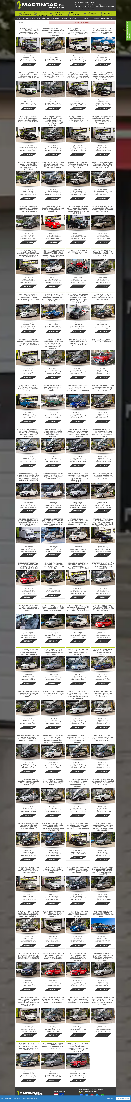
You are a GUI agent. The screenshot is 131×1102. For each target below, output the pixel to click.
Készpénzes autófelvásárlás (50, 18)
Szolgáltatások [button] (75, 18)
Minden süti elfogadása (123, 1098)
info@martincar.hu (26, 14)
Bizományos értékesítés (33, 18)
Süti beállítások (111, 1098)
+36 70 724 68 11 (75, 14)
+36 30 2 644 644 (43, 14)
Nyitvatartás (95, 18)
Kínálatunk (20, 18)
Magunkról (85, 18)
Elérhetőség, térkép (107, 18)
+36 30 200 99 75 (43, 15)
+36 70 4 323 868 (43, 12)
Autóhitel (64, 18)
